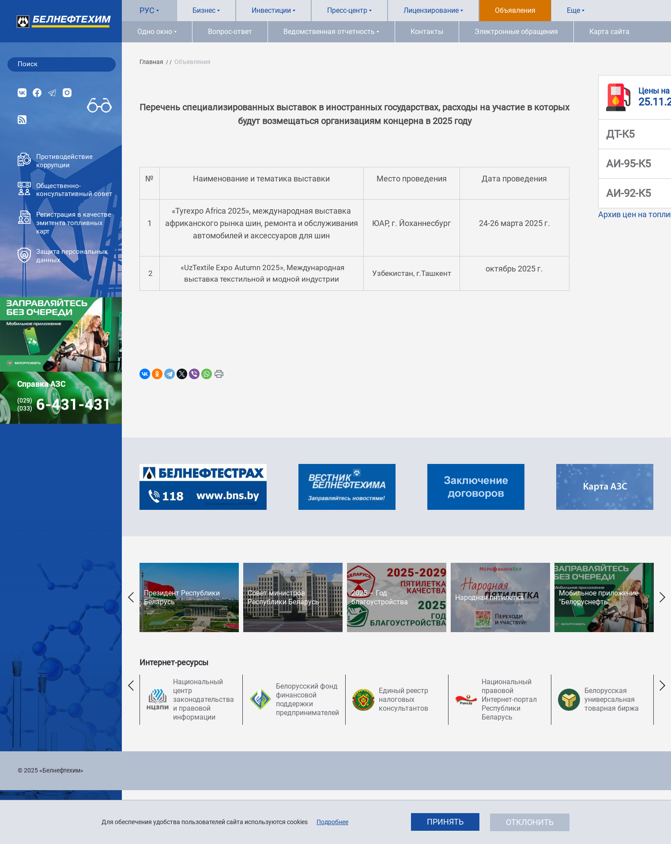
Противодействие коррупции (55, 161)
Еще (573, 10)
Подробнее (332, 821)
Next (662, 597)
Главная (151, 61)
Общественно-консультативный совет (65, 190)
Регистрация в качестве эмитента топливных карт (64, 223)
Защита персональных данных (62, 256)
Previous (130, 597)
